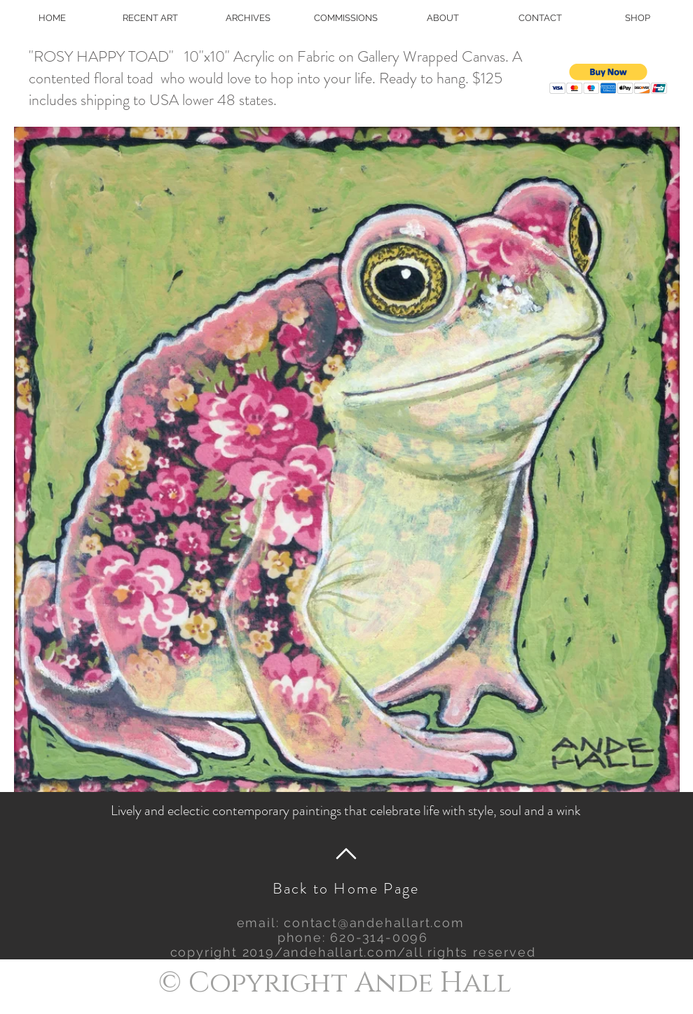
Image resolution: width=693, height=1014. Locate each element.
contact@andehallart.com (374, 922)
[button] (608, 78)
